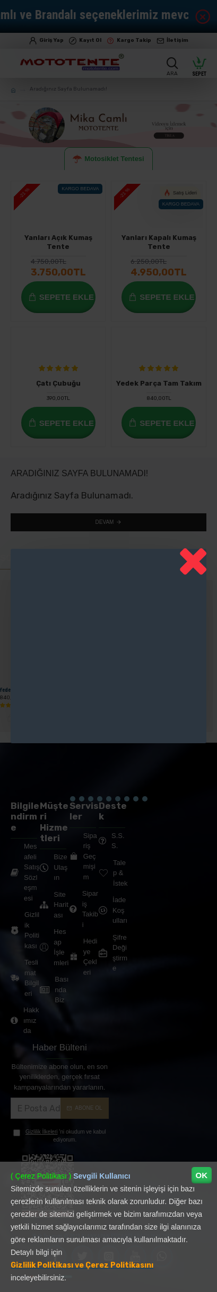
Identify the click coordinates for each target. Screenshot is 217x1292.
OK (202, 1175)
